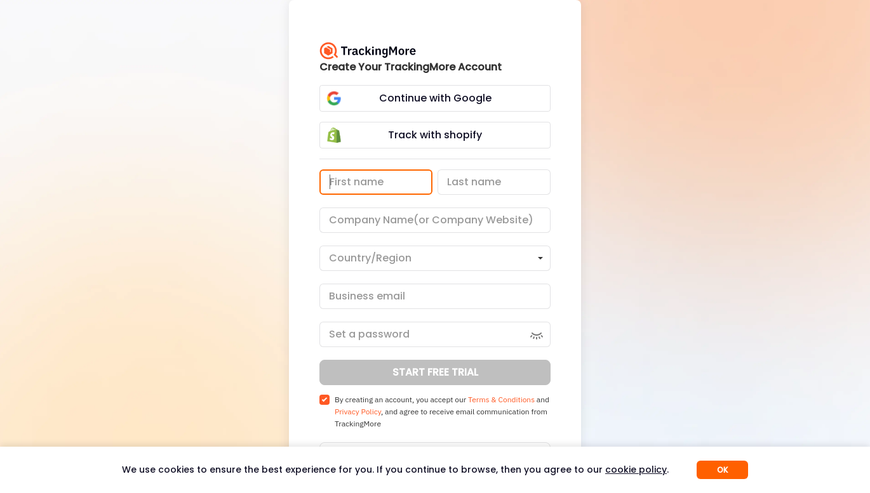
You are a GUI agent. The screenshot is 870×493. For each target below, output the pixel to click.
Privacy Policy (358, 411)
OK (722, 469)
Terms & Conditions (501, 399)
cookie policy (636, 469)
